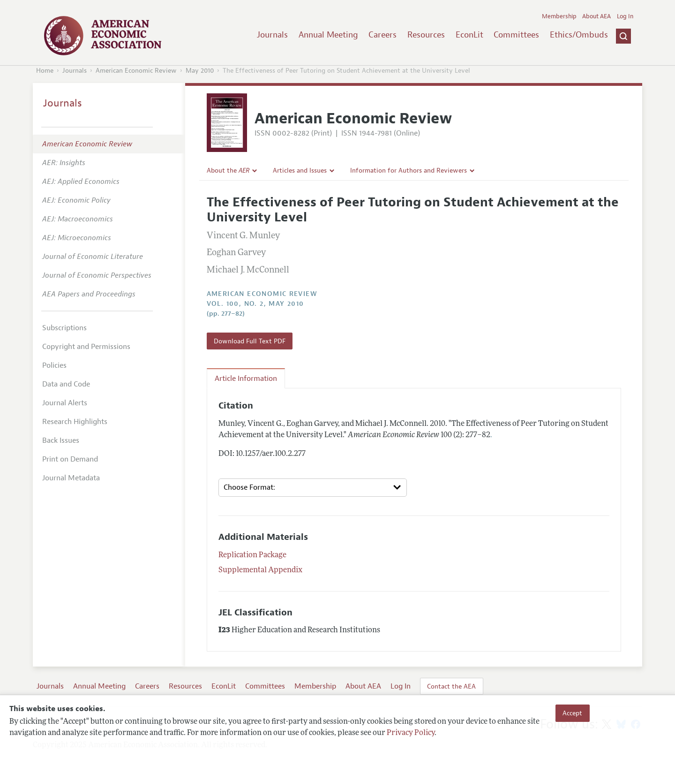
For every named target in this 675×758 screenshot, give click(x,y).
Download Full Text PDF (249, 341)
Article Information (246, 378)
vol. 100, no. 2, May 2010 (255, 304)
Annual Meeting (328, 35)
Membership (559, 16)
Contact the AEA (451, 686)
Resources (426, 35)
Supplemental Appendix (260, 570)
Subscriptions (64, 328)
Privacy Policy (411, 733)
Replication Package (252, 555)
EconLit (469, 35)
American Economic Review (136, 71)
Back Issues (60, 440)
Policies (54, 365)
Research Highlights (74, 421)
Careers (382, 35)
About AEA (596, 16)
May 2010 (200, 71)
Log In (625, 16)
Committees (516, 35)
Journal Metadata (71, 478)
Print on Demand (70, 459)
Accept (572, 713)
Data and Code (66, 384)
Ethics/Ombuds (579, 35)
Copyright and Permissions (86, 346)
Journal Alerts (64, 403)
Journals (272, 35)
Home (44, 71)
